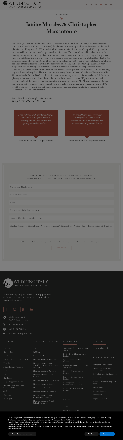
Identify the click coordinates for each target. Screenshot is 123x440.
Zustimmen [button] (107, 434)
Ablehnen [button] (91, 434)
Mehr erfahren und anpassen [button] (22, 434)
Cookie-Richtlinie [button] (66, 420)
